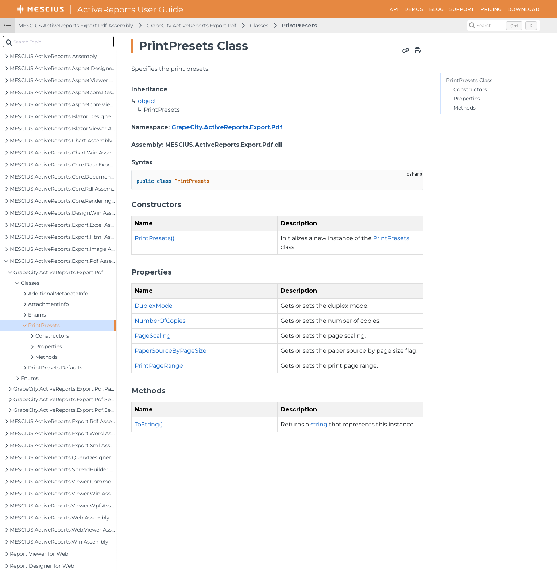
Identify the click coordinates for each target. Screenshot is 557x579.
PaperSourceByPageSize (170, 350)
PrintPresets (299, 25)
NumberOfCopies (160, 320)
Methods (464, 107)
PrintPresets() (154, 238)
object (147, 100)
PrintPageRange (159, 365)
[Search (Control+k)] (503, 25)
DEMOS (413, 9)
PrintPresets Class (469, 80)
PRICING (491, 9)
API (394, 9)
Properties (466, 98)
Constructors (470, 89)
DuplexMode (154, 305)
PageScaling (153, 335)
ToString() (149, 424)
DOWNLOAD (523, 9)
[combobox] (58, 41)
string (319, 424)
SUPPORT (462, 9)
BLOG (436, 9)
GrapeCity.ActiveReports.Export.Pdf (191, 25)
